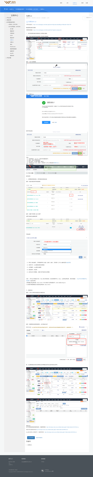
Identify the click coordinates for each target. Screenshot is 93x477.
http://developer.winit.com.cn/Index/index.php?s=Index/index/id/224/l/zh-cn (61, 432)
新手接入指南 (12, 461)
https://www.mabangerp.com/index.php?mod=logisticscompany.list (47, 30)
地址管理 (68, 262)
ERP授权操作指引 (21, 9)
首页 (8, 9)
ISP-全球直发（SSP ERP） (33, 9)
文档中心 (13, 9)
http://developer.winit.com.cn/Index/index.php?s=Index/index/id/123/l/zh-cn (62, 427)
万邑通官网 (11, 469)
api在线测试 (31, 437)
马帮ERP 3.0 (89, 17)
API (9, 463)
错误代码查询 (39, 437)
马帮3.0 (42, 9)
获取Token (56, 162)
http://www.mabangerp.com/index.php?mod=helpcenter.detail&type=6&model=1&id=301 (52, 24)
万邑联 (42, 461)
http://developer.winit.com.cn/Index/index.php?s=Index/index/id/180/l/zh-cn (52, 429)
